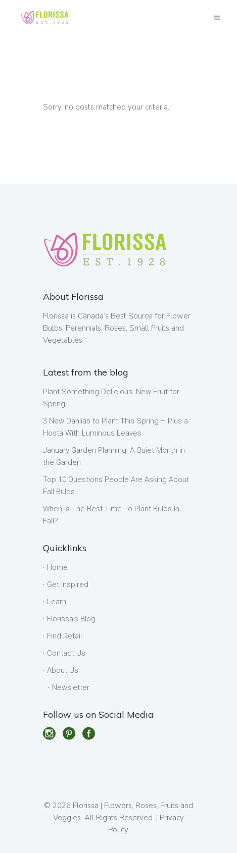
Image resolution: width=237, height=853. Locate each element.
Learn (56, 601)
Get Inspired (67, 584)
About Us (62, 670)
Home (57, 567)
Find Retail (64, 636)
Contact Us (66, 653)
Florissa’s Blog (71, 618)
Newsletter (70, 687)
